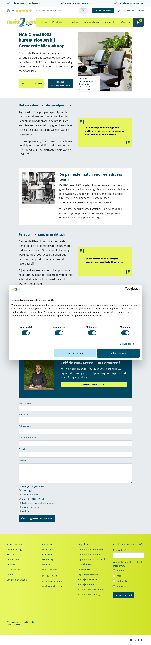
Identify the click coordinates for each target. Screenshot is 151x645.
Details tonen (127, 343)
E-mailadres (119, 550)
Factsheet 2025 (49, 576)
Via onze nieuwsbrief (30, 506)
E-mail (22, 449)
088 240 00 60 (125, 10)
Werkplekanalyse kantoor (90, 589)
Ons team (47, 554)
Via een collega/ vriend (31, 498)
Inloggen (11, 564)
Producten (58, 22)
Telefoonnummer (27, 437)
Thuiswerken (110, 22)
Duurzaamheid (49, 569)
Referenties (48, 549)
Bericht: (22, 460)
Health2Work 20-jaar (52, 586)
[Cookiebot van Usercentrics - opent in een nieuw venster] (127, 289)
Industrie (121, 586)
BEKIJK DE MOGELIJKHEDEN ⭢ (60, 83)
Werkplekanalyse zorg (89, 594)
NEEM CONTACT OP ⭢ (31, 83)
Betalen (10, 554)
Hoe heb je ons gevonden (31, 486)
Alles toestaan (118, 353)
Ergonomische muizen (89, 554)
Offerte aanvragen (103, 10)
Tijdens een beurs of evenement (36, 502)
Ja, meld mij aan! (123, 595)
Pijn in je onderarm (87, 584)
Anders (24, 511)
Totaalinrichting (90, 22)
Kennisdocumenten (52, 581)
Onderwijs (122, 581)
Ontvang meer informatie (36, 518)
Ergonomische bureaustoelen (92, 549)
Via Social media (28, 494)
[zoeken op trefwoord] (56, 10)
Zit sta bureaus (85, 564)
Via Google (25, 490)
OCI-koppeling (14, 569)
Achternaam (25, 425)
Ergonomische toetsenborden (92, 559)
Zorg (119, 575)
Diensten (73, 22)
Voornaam (24, 414)
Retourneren (13, 559)
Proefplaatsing (14, 549)
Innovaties (47, 564)
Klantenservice (16, 544)
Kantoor (121, 570)
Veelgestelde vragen (17, 579)
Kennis (45, 22)
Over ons (126, 22)
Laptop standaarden (88, 574)
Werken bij (47, 559)
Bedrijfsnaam (25, 402)
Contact (140, 10)
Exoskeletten (84, 569)
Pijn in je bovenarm (87, 579)
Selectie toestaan (75, 353)
